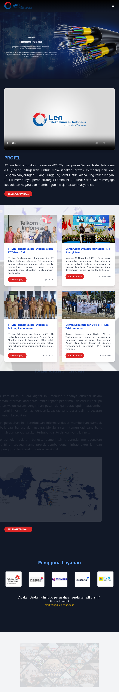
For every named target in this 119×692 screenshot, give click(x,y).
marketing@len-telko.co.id (59, 605)
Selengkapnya (17, 279)
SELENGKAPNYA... (18, 193)
